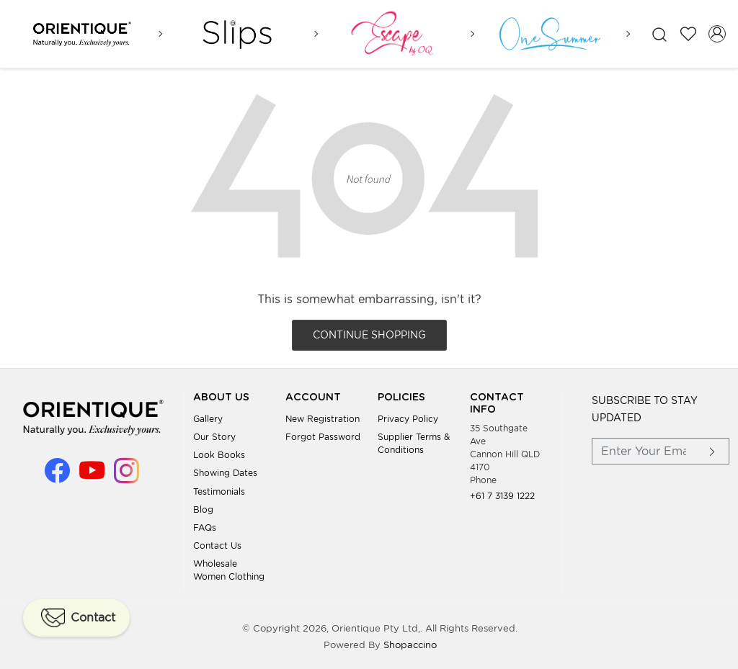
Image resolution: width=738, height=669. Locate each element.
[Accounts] (717, 33)
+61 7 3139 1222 (502, 495)
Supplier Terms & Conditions (414, 443)
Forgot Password (322, 436)
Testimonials (219, 490)
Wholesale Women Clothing (228, 570)
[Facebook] (57, 476)
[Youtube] (91, 476)
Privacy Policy (408, 418)
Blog (203, 508)
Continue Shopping (369, 335)
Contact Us (217, 545)
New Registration (322, 418)
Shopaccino (410, 644)
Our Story (214, 436)
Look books (219, 454)
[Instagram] (126, 476)
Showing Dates (225, 472)
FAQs (204, 527)
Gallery (208, 418)
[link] (659, 34)
